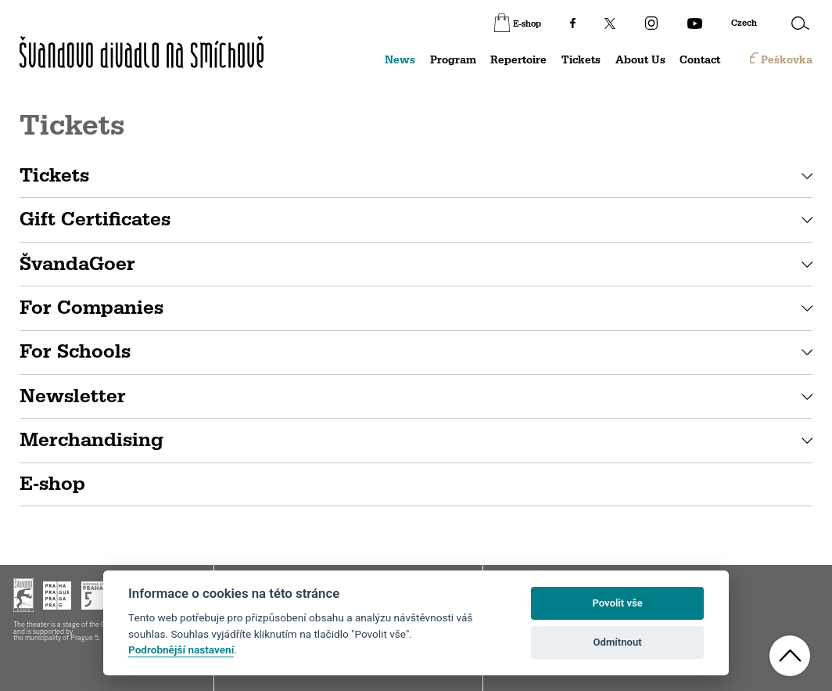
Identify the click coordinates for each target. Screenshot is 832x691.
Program (453, 60)
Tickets (581, 60)
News (400, 60)
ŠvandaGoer (77, 264)
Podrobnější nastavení (181, 649)
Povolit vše (617, 603)
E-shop (52, 484)
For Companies (91, 308)
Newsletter (73, 396)
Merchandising (91, 440)
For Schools (75, 352)
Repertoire (518, 60)
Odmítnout (618, 642)
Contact (700, 60)
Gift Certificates (95, 219)
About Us (640, 60)
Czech (744, 23)
